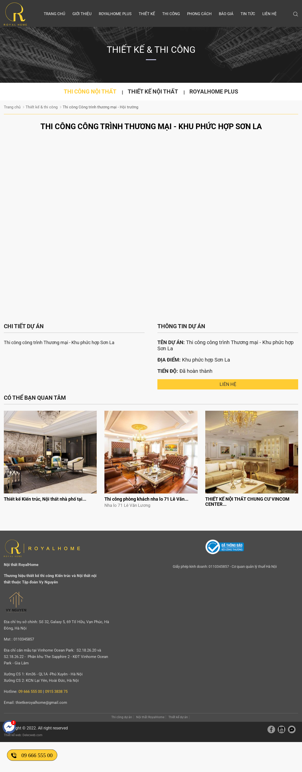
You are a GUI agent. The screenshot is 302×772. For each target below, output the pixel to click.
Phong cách (199, 14)
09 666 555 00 (36, 755)
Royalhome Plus (115, 14)
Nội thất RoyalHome (150, 717)
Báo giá (226, 14)
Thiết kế (147, 14)
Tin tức (248, 14)
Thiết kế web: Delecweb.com (23, 735)
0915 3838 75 (56, 691)
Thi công (171, 14)
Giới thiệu (82, 14)
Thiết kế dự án (178, 717)
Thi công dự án (121, 717)
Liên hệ (269, 14)
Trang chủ (54, 14)
